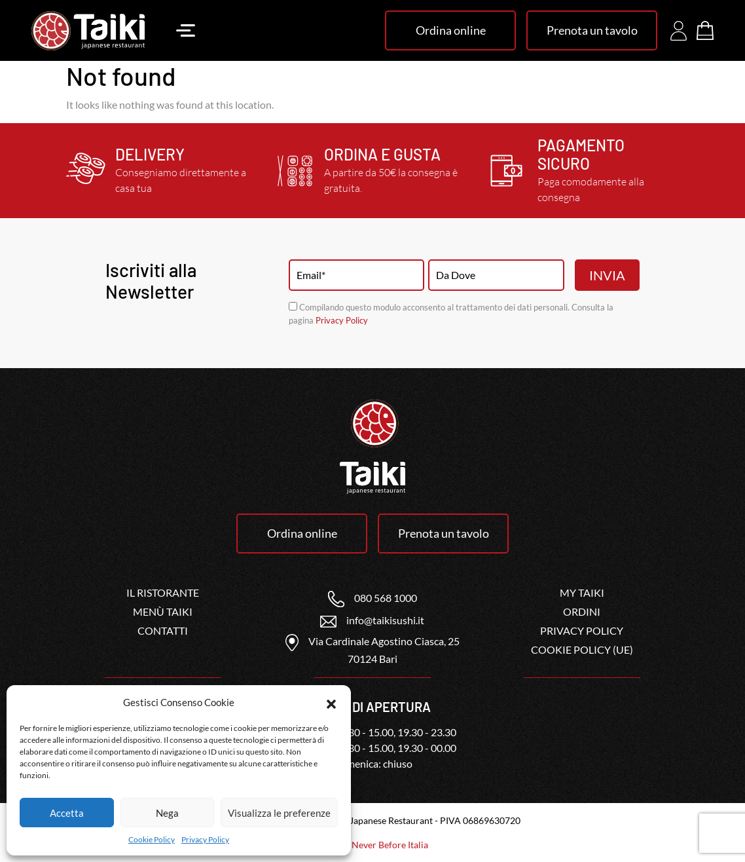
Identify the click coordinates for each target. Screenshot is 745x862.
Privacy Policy (205, 839)
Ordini (581, 611)
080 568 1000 (372, 597)
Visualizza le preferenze (279, 813)
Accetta (67, 813)
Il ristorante (162, 592)
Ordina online (451, 30)
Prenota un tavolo (592, 30)
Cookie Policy (151, 839)
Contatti (162, 630)
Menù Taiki (162, 611)
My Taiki (582, 592)
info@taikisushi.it (372, 620)
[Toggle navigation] (185, 30)
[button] (331, 702)
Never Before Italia (390, 844)
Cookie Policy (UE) (582, 649)
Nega (167, 813)
